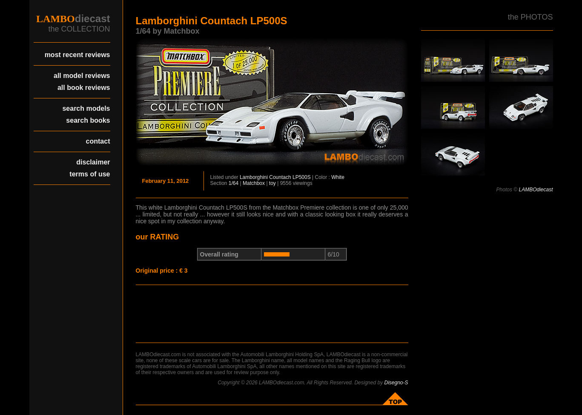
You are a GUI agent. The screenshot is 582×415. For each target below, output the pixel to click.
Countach (280, 177)
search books (88, 120)
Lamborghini (254, 177)
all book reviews (83, 87)
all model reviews (82, 75)
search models (86, 108)
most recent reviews (77, 54)
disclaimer (93, 162)
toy (272, 183)
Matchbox (254, 183)
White (337, 177)
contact (98, 141)
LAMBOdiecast (536, 190)
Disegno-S (396, 383)
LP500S (301, 177)
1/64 (233, 183)
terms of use (89, 174)
